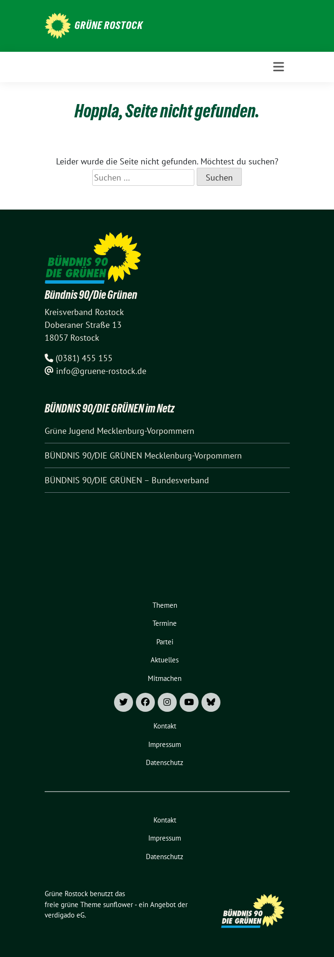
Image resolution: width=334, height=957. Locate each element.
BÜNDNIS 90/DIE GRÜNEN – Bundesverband (127, 480)
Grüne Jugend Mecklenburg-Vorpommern (119, 430)
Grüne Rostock (109, 25)
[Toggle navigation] (278, 67)
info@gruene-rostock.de (101, 370)
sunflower (118, 904)
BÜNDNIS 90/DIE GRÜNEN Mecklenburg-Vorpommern (143, 455)
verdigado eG (65, 914)
